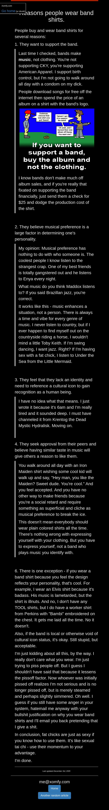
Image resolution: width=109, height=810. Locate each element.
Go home (8, 11)
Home (54, 788)
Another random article (54, 795)
